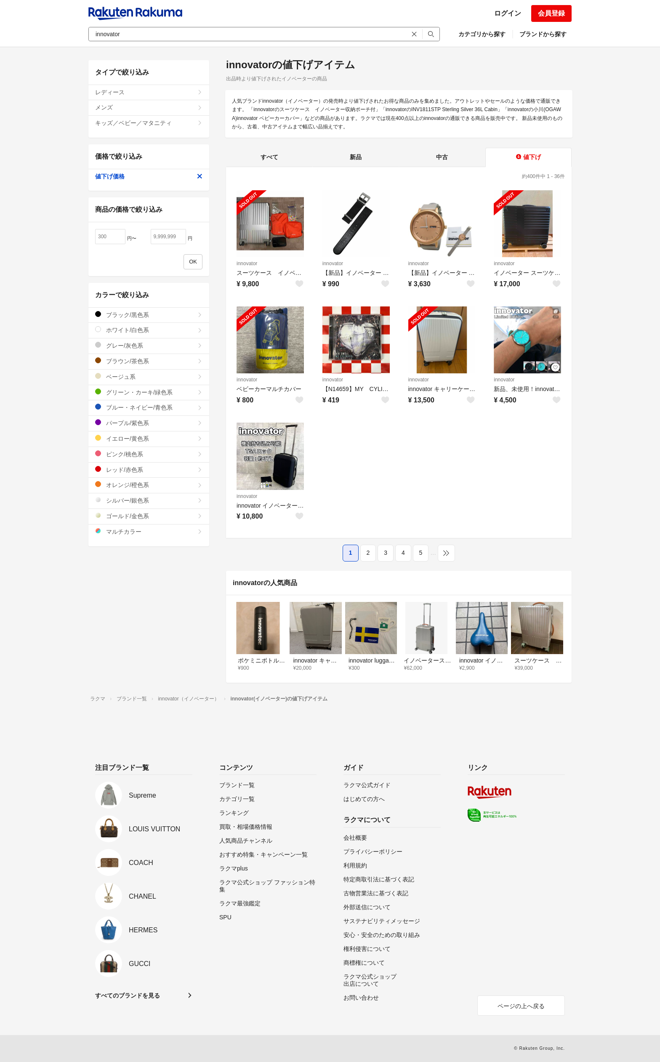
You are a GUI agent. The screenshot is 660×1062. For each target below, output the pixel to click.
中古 (442, 157)
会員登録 (551, 13)
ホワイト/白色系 (148, 329)
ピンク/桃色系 (148, 454)
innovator (247, 263)
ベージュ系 (148, 376)
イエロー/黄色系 (148, 438)
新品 (356, 157)
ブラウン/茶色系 (148, 361)
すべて (269, 157)
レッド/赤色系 (148, 469)
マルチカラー (148, 531)
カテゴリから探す (482, 34)
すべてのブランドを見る (127, 995)
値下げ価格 (148, 176)
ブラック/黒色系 (148, 314)
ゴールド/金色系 (148, 515)
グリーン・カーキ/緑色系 (148, 392)
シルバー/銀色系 (148, 500)
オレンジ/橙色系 (148, 484)
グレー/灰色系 (148, 345)
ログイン (507, 13)
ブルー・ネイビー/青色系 (148, 407)
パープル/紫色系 (148, 422)
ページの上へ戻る (521, 1006)
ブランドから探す (543, 34)
